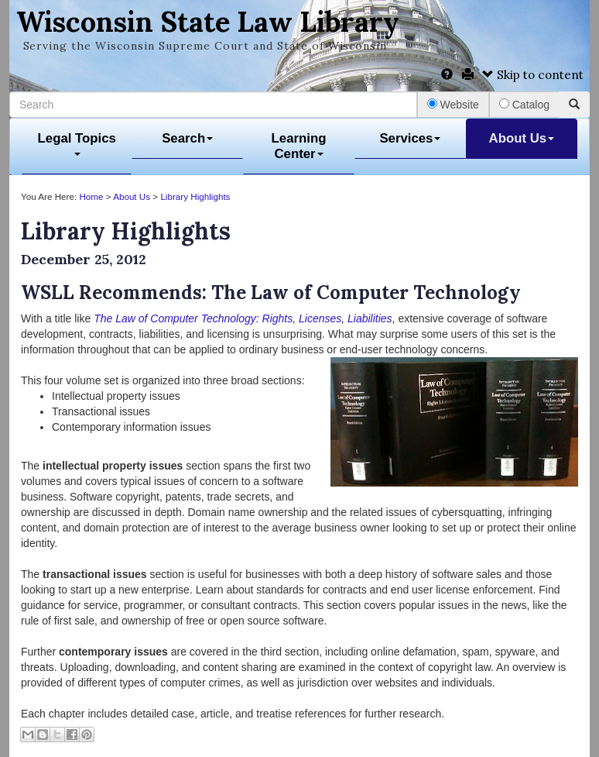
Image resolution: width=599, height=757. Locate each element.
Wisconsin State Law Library (207, 22)
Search (187, 138)
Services (409, 138)
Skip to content (533, 74)
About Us (522, 138)
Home (91, 196)
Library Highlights (195, 196)
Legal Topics (77, 144)
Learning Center (299, 146)
